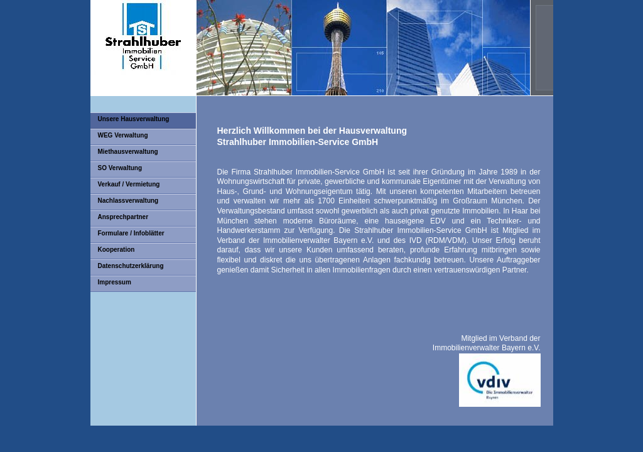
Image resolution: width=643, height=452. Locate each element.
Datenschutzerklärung (131, 265)
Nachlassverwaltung (128, 200)
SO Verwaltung (120, 167)
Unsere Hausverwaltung (134, 119)
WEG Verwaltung (123, 135)
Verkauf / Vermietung (129, 184)
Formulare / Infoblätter (131, 233)
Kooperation (116, 249)
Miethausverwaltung (128, 151)
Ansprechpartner (123, 216)
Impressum (114, 282)
